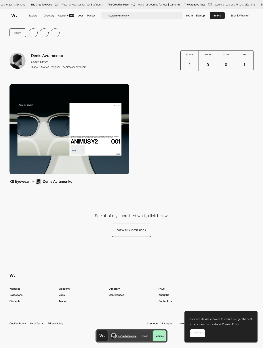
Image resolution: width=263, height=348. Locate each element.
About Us (164, 294)
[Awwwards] (14, 15)
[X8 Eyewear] (69, 129)
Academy (66, 15)
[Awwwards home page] (102, 335)
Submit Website (240, 15)
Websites (14, 288)
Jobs (80, 15)
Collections (15, 294)
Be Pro (217, 15)
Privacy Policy (55, 323)
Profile (145, 335)
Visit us (160, 335)
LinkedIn (182, 323)
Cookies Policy (17, 323)
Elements (14, 301)
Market (91, 15)
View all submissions (131, 230)
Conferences (116, 294)
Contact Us (165, 301)
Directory (49, 15)
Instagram (167, 323)
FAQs (162, 288)
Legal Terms (36, 323)
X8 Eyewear (19, 181)
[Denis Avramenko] (54, 181)
